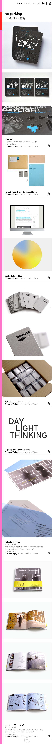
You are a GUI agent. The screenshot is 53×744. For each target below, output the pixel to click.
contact (36, 3)
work (19, 3)
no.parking (13, 14)
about (27, 3)
